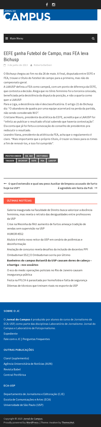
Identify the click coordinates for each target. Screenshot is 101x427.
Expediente (11, 333)
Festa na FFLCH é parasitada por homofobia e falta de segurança (47, 280)
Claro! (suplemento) (16, 358)
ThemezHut (68, 422)
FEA (42, 160)
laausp (52, 160)
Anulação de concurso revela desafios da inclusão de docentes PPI (47, 249)
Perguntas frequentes (36, 339)
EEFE (33, 160)
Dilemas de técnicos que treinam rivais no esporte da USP (42, 285)
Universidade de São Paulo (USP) (23, 405)
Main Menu (16, 38)
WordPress (32, 422)
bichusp (22, 160)
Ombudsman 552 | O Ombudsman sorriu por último (38, 255)
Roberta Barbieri (43, 65)
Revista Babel (12, 369)
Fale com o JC (12, 339)
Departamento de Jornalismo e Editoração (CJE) (34, 394)
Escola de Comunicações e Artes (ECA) (27, 399)
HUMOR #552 (15, 234)
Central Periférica (15, 375)
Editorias (42, 155)
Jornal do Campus (33, 418)
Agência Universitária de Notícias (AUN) (28, 363)
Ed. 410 (28, 155)
